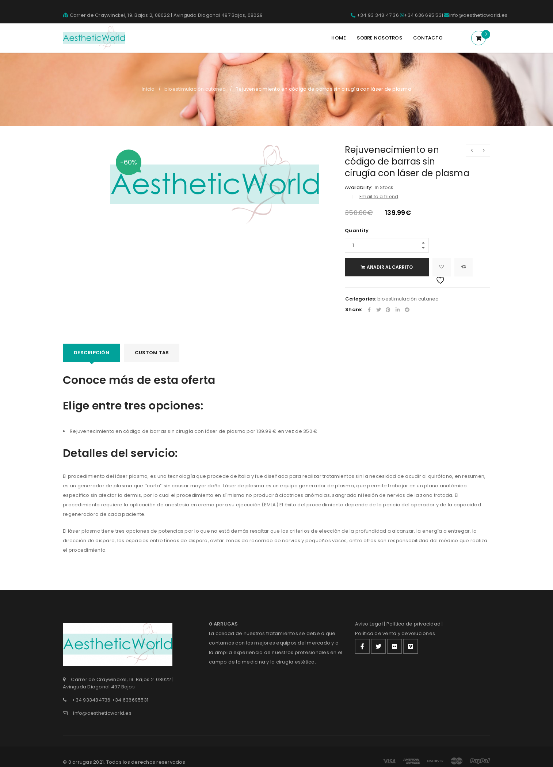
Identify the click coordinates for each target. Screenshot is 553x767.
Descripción (91, 352)
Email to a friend (378, 196)
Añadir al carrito (390, 267)
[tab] (91, 353)
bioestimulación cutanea (195, 89)
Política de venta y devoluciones (395, 633)
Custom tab (152, 352)
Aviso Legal (369, 623)
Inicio (148, 89)
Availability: (358, 187)
